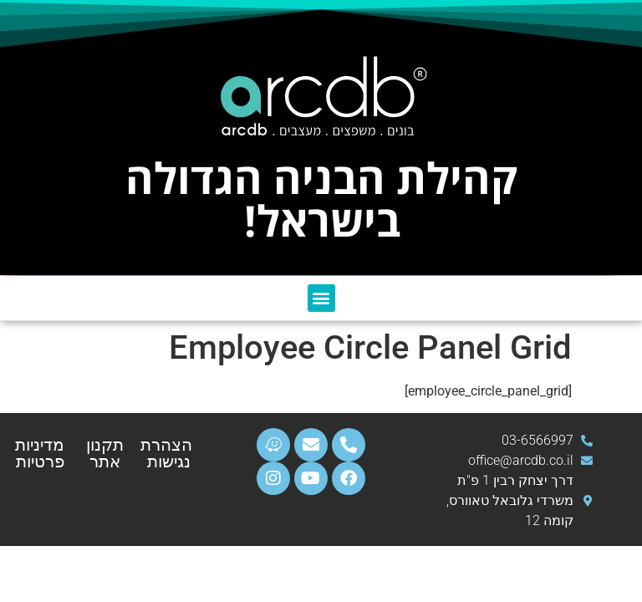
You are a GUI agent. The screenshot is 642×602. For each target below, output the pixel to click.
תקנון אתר (105, 453)
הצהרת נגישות (166, 453)
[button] (321, 298)
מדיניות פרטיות (39, 453)
